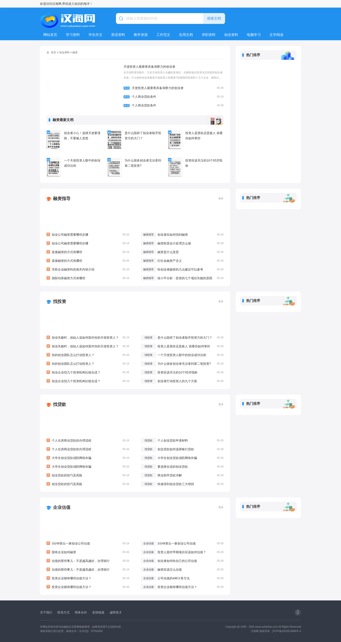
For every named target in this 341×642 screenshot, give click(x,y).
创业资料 (231, 35)
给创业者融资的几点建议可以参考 (180, 269)
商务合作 (81, 612)
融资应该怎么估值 (169, 569)
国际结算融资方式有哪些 (88, 278)
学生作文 (95, 35)
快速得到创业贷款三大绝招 (175, 484)
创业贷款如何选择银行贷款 (175, 449)
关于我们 (46, 612)
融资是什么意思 (168, 252)
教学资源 (141, 35)
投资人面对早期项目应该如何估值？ (181, 552)
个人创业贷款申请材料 (172, 440)
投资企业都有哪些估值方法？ (88, 578)
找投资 (59, 301)
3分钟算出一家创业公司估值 (88, 543)
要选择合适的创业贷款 (172, 466)
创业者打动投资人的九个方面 (177, 381)
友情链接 (98, 612)
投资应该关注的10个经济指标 (203, 163)
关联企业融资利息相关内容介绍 (88, 269)
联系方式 (63, 612)
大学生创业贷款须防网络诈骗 (88, 458)
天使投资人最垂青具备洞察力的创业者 (149, 66)
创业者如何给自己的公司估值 (177, 561)
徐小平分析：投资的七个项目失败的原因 (184, 278)
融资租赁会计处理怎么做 (174, 243)
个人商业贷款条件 (174, 96)
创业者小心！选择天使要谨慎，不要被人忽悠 (82, 135)
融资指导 (61, 198)
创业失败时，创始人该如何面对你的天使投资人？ (88, 337)
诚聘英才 (116, 612)
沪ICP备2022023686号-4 (286, 631)
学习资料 (73, 35)
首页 (53, 52)
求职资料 (209, 35)
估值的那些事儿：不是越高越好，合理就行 (88, 561)
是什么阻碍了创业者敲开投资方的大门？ (143, 135)
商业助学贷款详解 (169, 475)
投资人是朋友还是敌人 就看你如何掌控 (204, 135)
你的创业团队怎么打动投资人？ (88, 355)
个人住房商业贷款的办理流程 (88, 440)
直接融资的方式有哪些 (88, 252)
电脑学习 (254, 35)
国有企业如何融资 (88, 552)
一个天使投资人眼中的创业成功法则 (82, 163)
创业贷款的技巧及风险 (88, 475)
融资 (75, 52)
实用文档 (186, 35)
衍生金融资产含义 (169, 260)
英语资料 (118, 35)
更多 (221, 198)
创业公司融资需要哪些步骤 (88, 234)
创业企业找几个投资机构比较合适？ (88, 372)
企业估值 (61, 507)
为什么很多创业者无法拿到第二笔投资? (143, 163)
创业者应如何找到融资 (172, 234)
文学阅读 (276, 35)
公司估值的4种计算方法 (173, 578)
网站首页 (50, 35)
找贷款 (59, 404)
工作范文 (163, 35)
